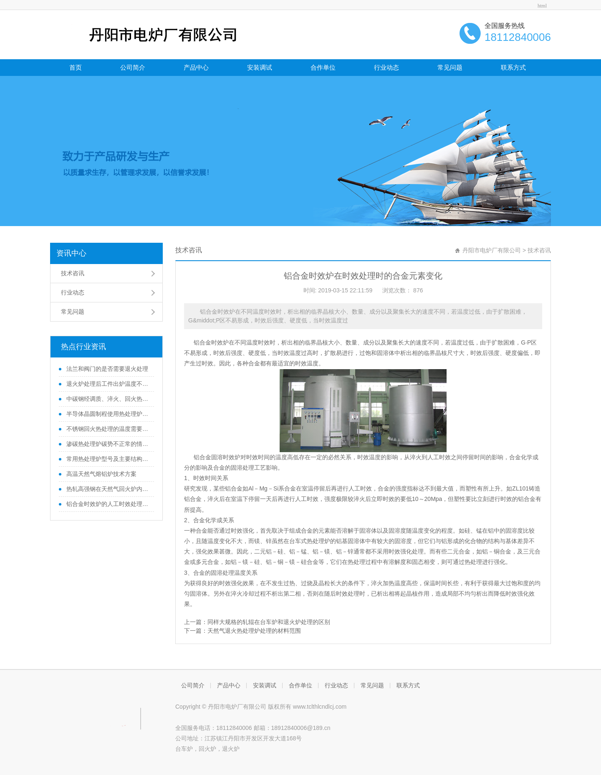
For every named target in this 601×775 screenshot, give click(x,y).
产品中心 (196, 67)
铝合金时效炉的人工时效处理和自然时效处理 (107, 504)
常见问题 (449, 67)
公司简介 (132, 67)
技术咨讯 (72, 273)
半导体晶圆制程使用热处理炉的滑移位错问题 (107, 413)
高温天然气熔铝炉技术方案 (100, 474)
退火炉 (231, 748)
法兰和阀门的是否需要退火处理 (106, 368)
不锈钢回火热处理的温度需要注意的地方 (107, 428)
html (542, 6)
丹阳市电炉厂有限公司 (491, 250)
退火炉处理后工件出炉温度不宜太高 (107, 383)
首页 (75, 67)
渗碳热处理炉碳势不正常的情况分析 (107, 443)
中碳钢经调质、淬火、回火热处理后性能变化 (107, 398)
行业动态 (386, 67)
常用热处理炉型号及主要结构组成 (107, 458)
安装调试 (259, 67)
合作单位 (323, 67)
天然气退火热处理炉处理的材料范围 (254, 630)
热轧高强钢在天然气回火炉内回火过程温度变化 (107, 489)
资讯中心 (71, 253)
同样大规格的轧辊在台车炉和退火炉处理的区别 (268, 622)
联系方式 (513, 67)
